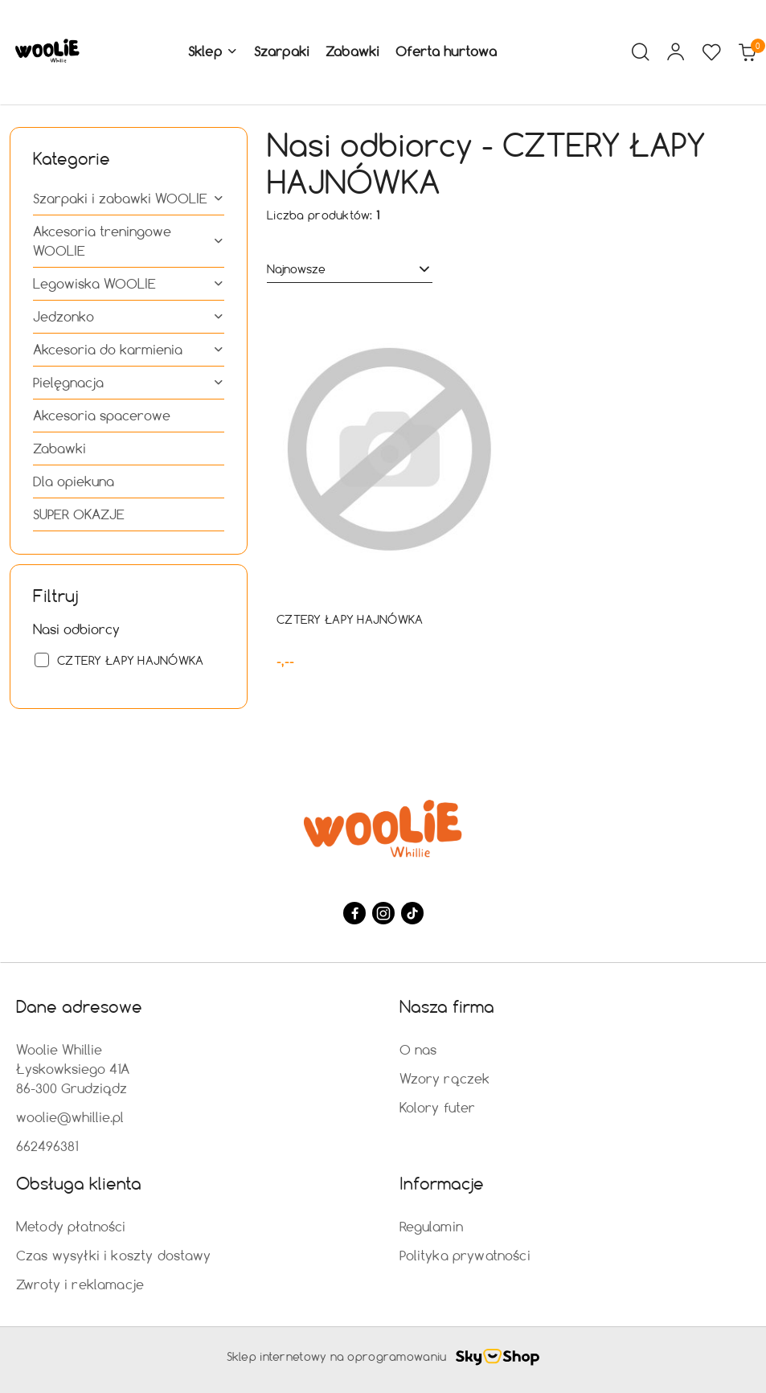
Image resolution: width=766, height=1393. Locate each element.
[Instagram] (383, 913)
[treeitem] (128, 198)
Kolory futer (437, 1107)
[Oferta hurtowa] (446, 52)
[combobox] (349, 269)
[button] (213, 52)
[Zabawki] (352, 52)
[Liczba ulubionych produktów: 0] (711, 52)
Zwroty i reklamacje (80, 1284)
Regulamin (431, 1226)
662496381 (47, 1145)
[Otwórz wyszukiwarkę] (640, 52)
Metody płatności (71, 1226)
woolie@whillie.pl (70, 1116)
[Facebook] (354, 913)
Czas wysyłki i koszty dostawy (113, 1255)
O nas (418, 1049)
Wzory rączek (444, 1078)
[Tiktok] (412, 913)
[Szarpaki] (281, 52)
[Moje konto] (676, 52)
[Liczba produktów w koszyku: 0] (746, 52)
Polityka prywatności (464, 1255)
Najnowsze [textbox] (296, 269)
